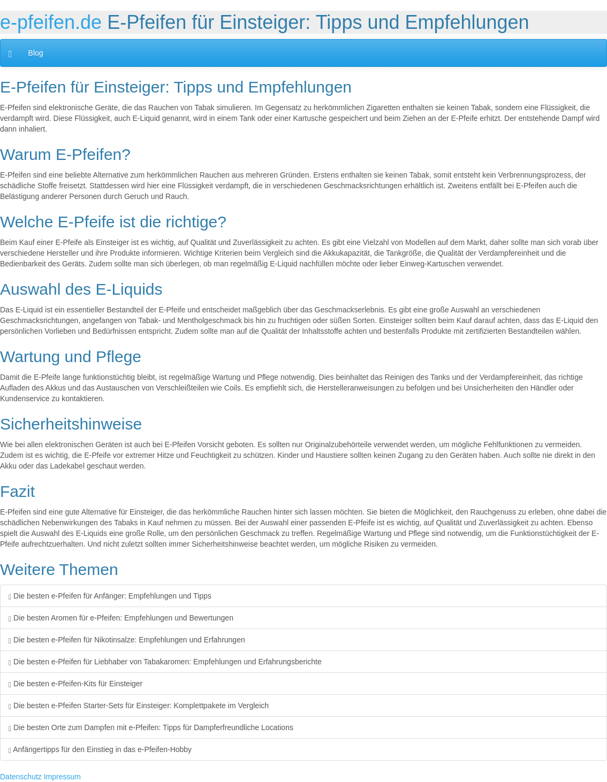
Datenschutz (21, 776)
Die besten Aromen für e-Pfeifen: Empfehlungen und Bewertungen (121, 618)
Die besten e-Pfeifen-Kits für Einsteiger (75, 683)
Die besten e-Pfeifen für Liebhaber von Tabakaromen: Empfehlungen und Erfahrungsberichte (165, 661)
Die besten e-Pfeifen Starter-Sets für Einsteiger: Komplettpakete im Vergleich (139, 705)
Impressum (62, 776)
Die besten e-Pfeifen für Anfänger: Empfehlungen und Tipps (110, 596)
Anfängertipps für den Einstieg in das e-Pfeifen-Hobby (100, 749)
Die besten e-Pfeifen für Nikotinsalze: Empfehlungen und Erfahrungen (127, 639)
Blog (35, 53)
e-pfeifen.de (51, 22)
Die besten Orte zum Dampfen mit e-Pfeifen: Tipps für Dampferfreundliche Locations (151, 727)
